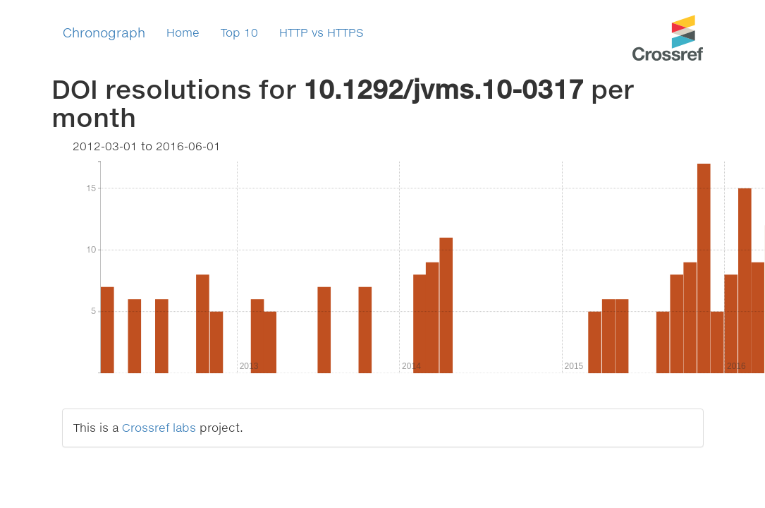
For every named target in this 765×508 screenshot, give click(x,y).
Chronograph (104, 32)
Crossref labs (159, 427)
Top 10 (239, 32)
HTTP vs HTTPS (321, 32)
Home (183, 32)
